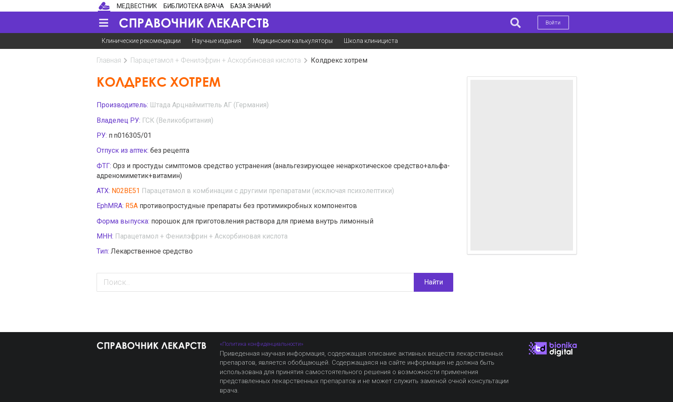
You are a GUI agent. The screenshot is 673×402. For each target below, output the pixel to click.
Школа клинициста (371, 40)
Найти (433, 282)
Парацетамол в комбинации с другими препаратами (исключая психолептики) (268, 191)
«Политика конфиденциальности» (261, 344)
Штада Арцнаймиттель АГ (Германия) (209, 105)
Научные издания (216, 40)
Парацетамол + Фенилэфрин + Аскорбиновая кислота (215, 60)
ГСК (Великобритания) (177, 120)
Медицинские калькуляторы (293, 40)
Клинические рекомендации (141, 40)
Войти (553, 22)
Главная (109, 60)
